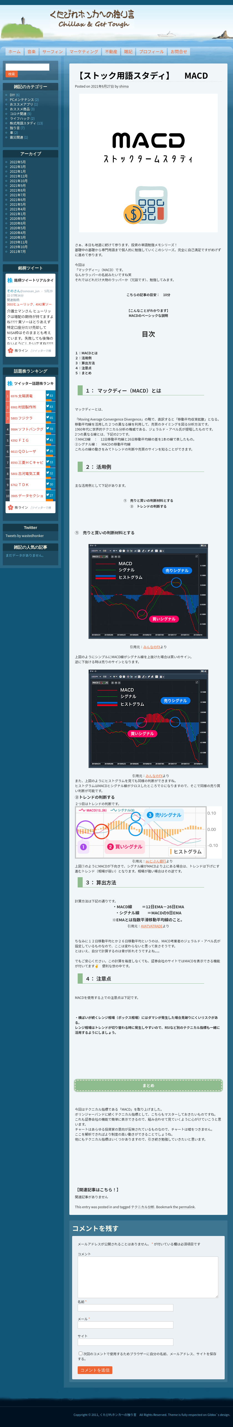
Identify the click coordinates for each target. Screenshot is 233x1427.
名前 (82, 1301)
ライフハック (20, 118)
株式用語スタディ (23, 123)
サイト (83, 1336)
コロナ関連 (18, 113)
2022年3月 (18, 166)
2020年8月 (18, 223)
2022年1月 (18, 171)
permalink (187, 1206)
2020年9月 (18, 218)
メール (84, 1318)
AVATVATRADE (152, 926)
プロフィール (151, 51)
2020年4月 (18, 232)
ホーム (14, 51)
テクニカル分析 (143, 1206)
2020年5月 (18, 227)
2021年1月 (18, 213)
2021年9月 (18, 185)
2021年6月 (18, 199)
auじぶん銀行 (156, 861)
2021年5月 (18, 204)
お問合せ (179, 51)
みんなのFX (151, 646)
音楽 (31, 51)
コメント (84, 1254)
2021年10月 (19, 180)
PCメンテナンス (22, 99)
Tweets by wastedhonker (25, 535)
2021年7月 (18, 194)
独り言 (15, 127)
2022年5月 (18, 161)
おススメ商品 (20, 108)
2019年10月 (19, 246)
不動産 (111, 51)
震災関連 (16, 137)
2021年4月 (18, 209)
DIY (12, 94)
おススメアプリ (21, 104)
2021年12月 (19, 176)
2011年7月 (18, 251)
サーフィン (52, 51)
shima (124, 86)
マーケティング (83, 51)
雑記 (128, 51)
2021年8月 (18, 190)
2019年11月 (19, 242)
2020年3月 (18, 237)
